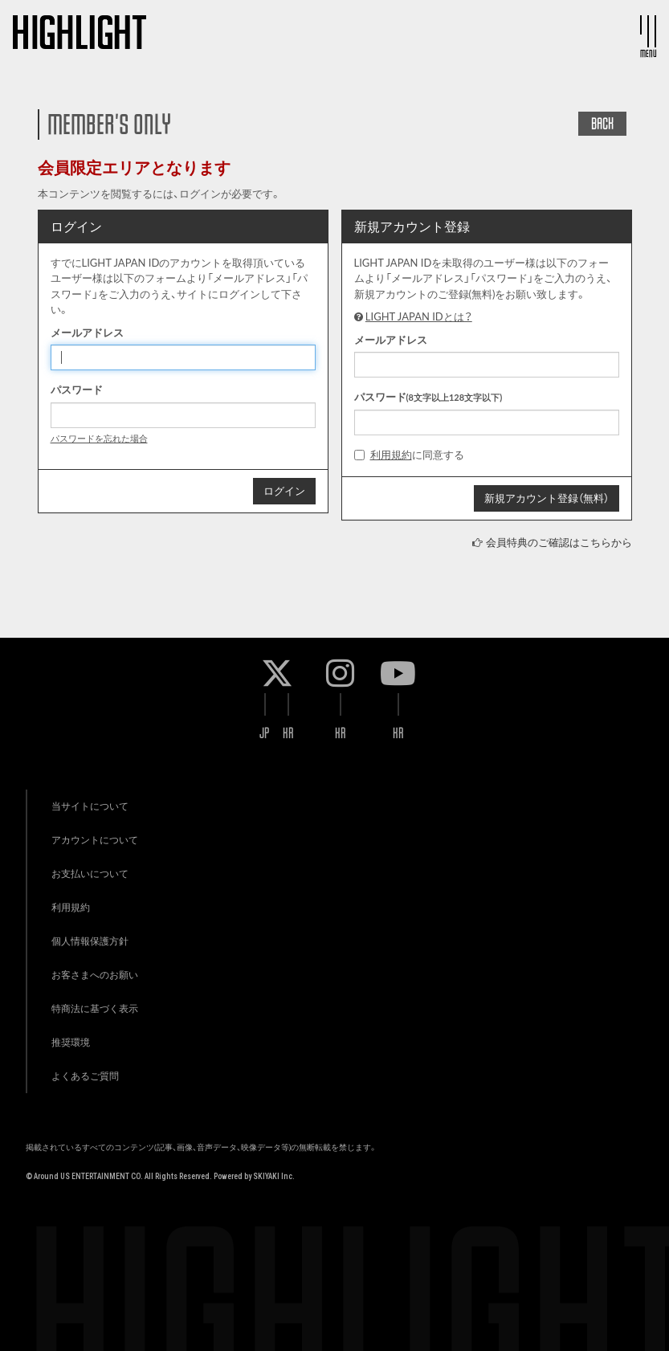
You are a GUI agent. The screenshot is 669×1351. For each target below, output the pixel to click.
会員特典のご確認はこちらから (559, 542)
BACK (602, 123)
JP (264, 732)
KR (288, 732)
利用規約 (391, 454)
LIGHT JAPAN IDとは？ (418, 316)
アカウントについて (94, 840)
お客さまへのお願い (94, 975)
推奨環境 (70, 1042)
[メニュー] (648, 31)
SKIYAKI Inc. (274, 1176)
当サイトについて (89, 806)
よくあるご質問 (85, 1076)
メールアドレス (87, 332)
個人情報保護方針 (89, 941)
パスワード (77, 389)
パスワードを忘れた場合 (99, 438)
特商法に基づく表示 (94, 1008)
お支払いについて (89, 873)
